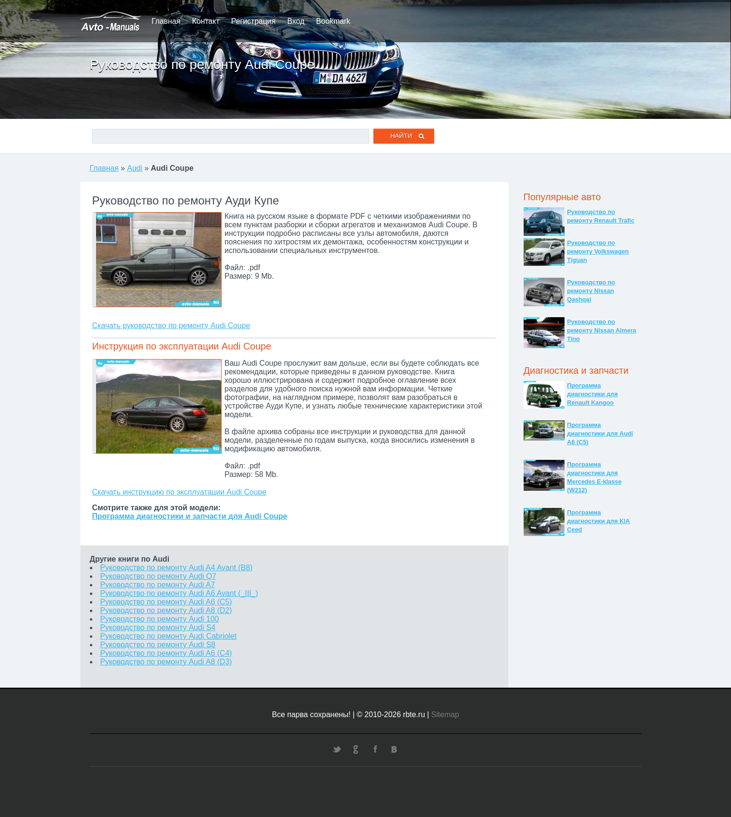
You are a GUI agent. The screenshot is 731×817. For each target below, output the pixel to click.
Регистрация (253, 21)
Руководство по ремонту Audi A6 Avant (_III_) (179, 593)
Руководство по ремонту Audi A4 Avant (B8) (176, 568)
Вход (295, 21)
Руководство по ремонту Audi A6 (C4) (166, 653)
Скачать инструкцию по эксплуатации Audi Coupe (179, 492)
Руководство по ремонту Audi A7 (157, 585)
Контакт (206, 21)
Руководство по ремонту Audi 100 (159, 619)
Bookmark (333, 21)
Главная (166, 21)
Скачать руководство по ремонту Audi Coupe (171, 325)
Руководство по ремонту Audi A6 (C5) (166, 602)
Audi (134, 168)
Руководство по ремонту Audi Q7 (158, 576)
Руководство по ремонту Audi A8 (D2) (166, 610)
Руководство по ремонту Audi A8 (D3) (166, 662)
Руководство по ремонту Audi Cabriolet (168, 636)
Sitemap (445, 714)
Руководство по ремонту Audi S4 (157, 627)
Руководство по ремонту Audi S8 (157, 645)
